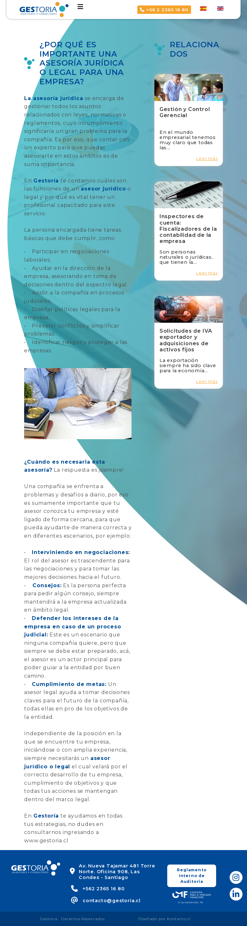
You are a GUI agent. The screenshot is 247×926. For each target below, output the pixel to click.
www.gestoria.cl (46, 841)
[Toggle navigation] (80, 7)
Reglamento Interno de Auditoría (191, 875)
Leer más (206, 158)
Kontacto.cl (179, 918)
